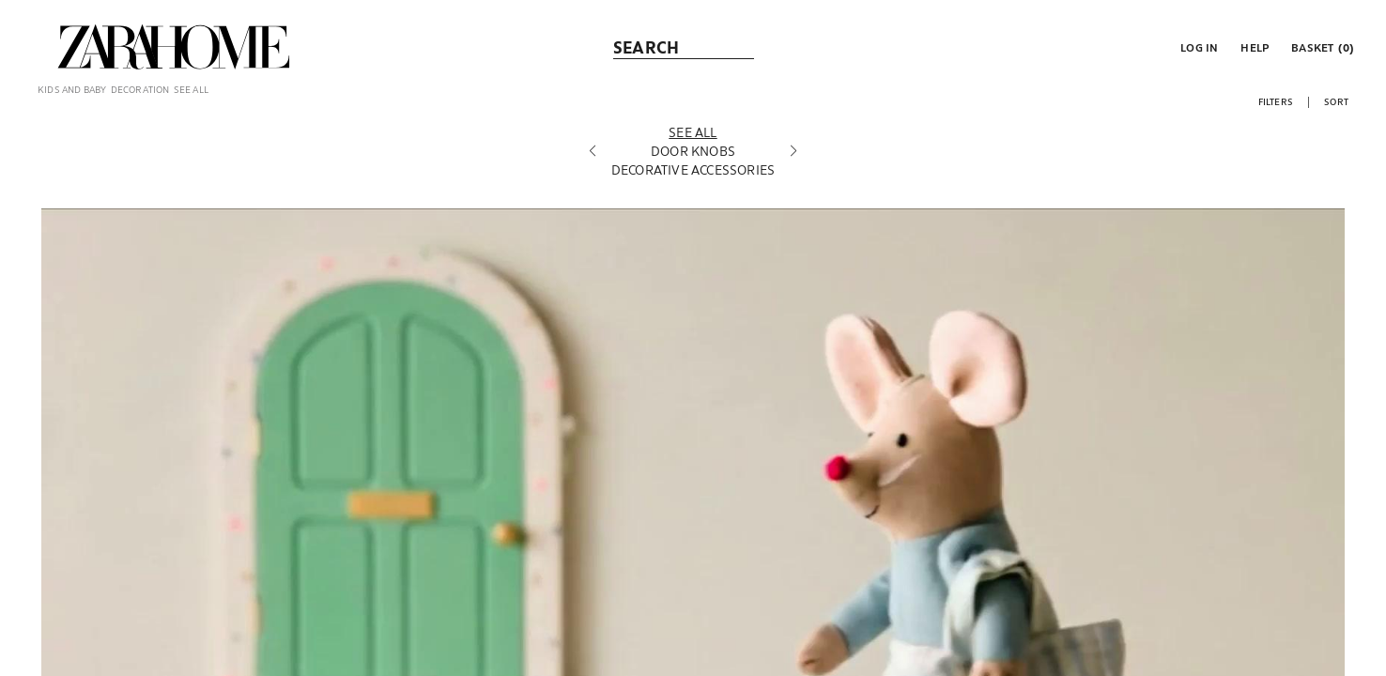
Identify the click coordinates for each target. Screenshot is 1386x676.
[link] (173, 46)
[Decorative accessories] (693, 186)
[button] (1197, 46)
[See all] (693, 149)
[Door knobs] (693, 168)
